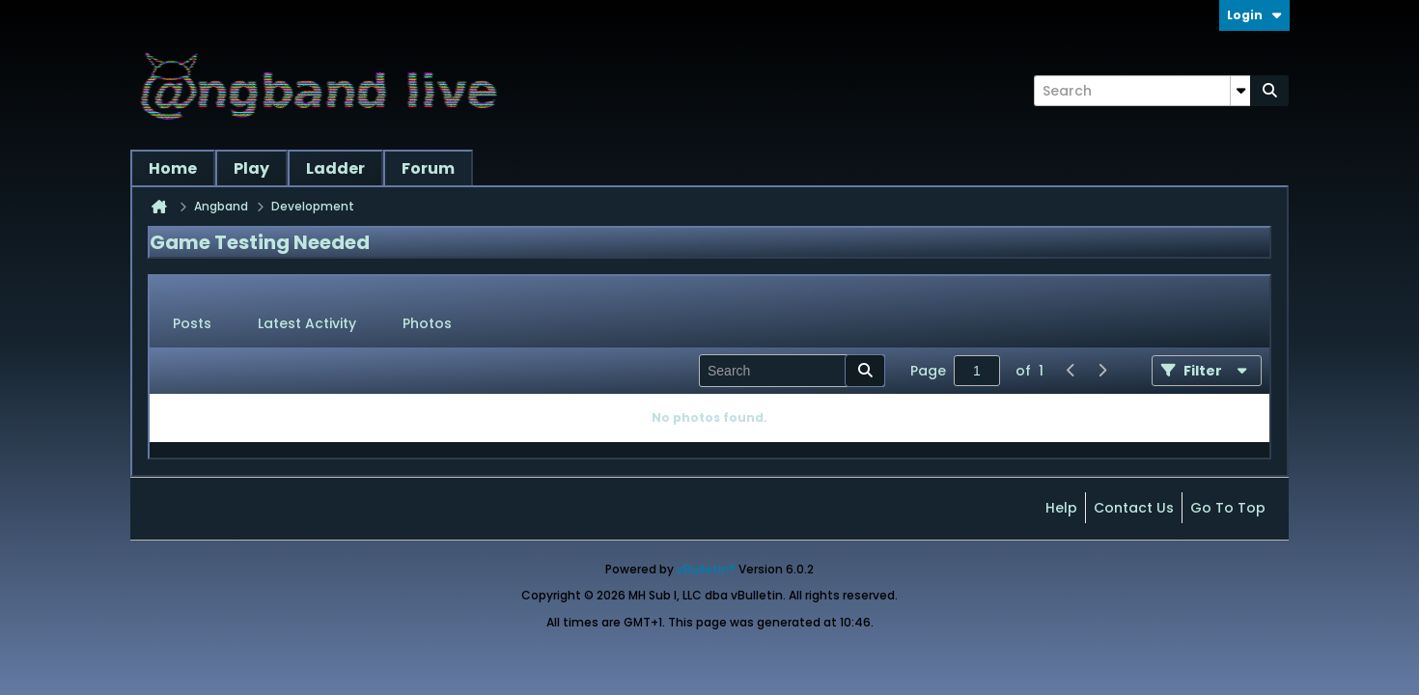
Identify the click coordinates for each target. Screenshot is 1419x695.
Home (173, 168)
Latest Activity (307, 323)
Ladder (335, 168)
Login (1254, 15)
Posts (192, 323)
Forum (428, 168)
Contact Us (1134, 507)
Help (1061, 507)
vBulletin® (706, 569)
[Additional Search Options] (1240, 90)
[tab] (192, 324)
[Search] (1142, 90)
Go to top (1228, 507)
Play (251, 168)
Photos (427, 323)
